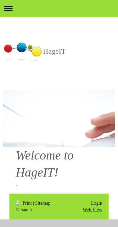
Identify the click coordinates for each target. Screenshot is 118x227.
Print (24, 203)
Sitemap (42, 203)
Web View (92, 209)
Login (96, 203)
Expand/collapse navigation (59, 8)
